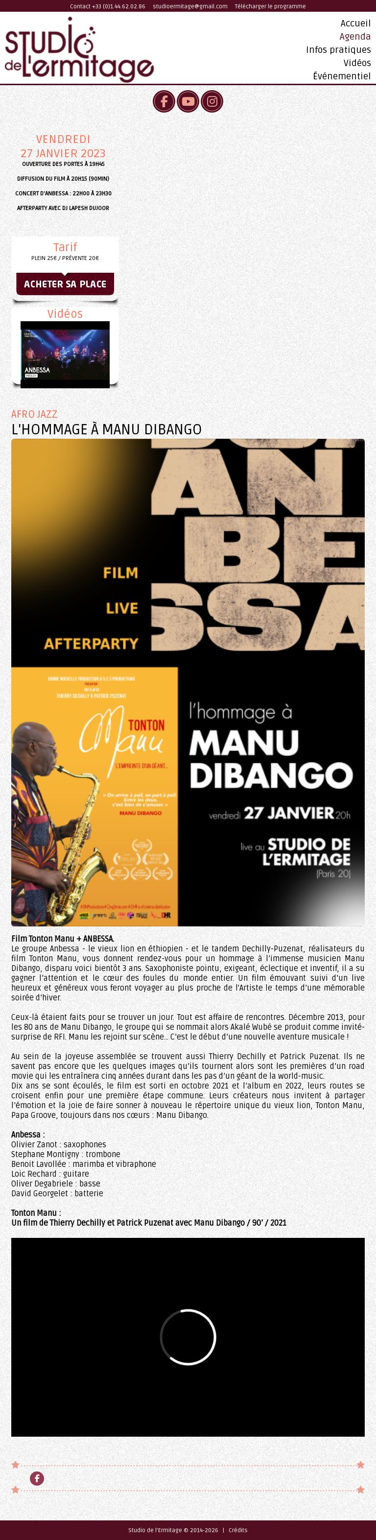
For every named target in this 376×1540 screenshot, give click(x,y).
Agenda (355, 37)
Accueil (356, 23)
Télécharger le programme (270, 6)
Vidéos (357, 63)
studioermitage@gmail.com (190, 6)
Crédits (238, 1530)
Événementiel (342, 76)
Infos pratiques (338, 50)
